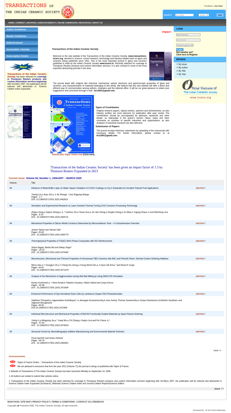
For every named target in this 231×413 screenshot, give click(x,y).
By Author (183, 67)
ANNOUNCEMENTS (47, 23)
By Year (182, 74)
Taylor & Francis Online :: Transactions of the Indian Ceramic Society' (49, 362)
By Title (182, 71)
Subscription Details (18, 56)
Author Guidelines (16, 29)
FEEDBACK (98, 402)
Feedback (208, 6)
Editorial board (15, 42)
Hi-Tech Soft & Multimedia (215, 410)
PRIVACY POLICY (41, 402)
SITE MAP (26, 402)
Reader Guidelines (16, 36)
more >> (217, 350)
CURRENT (20, 23)
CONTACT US (84, 402)
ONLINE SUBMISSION (67, 23)
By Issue (183, 64)
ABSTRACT (200, 188)
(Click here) (88, 154)
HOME (11, 23)
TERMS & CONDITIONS (63, 402)
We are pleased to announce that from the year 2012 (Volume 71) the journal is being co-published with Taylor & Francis (72, 366)
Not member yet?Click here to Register (187, 53)
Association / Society (18, 49)
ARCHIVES (31, 23)
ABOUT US (97, 23)
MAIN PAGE (13, 402)
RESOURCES (85, 23)
